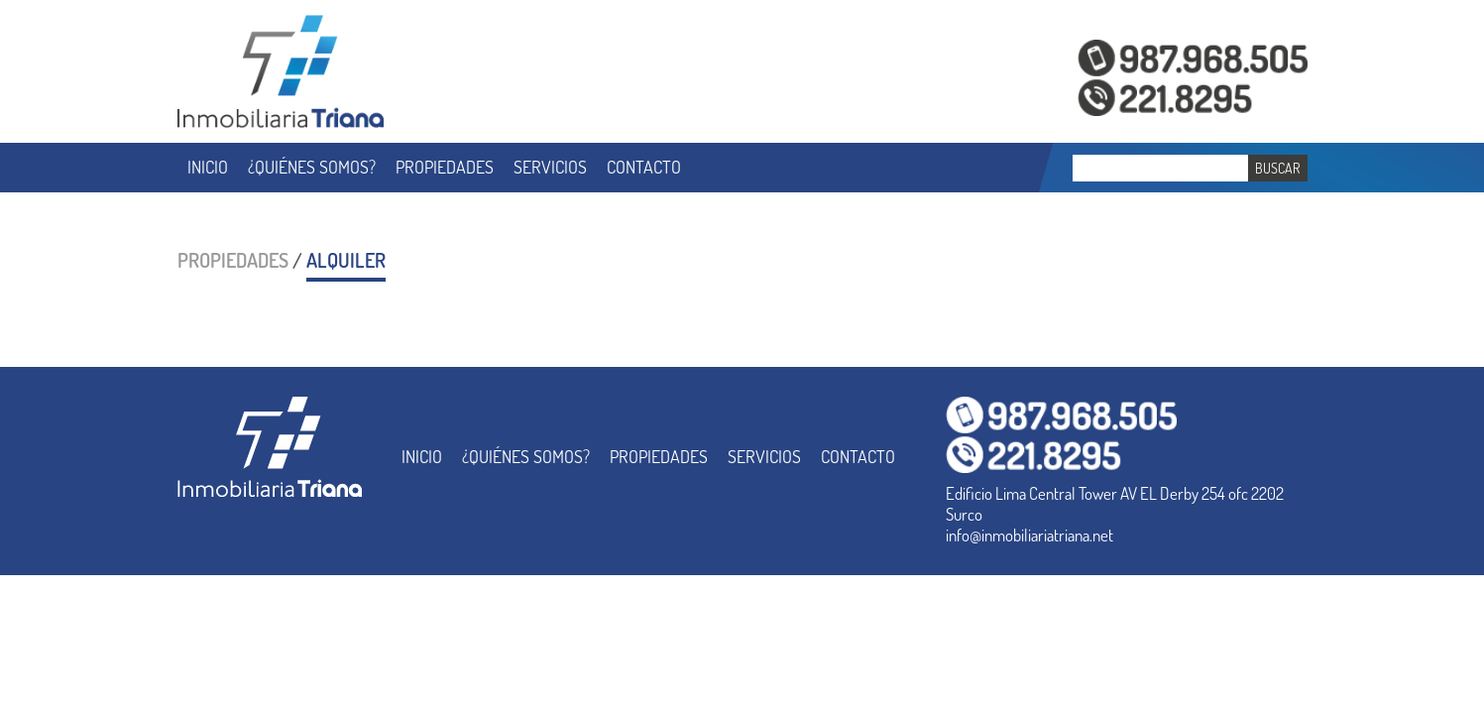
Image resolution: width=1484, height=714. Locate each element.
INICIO (207, 167)
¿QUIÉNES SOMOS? (312, 167)
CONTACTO (644, 167)
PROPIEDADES (445, 167)
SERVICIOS (550, 167)
